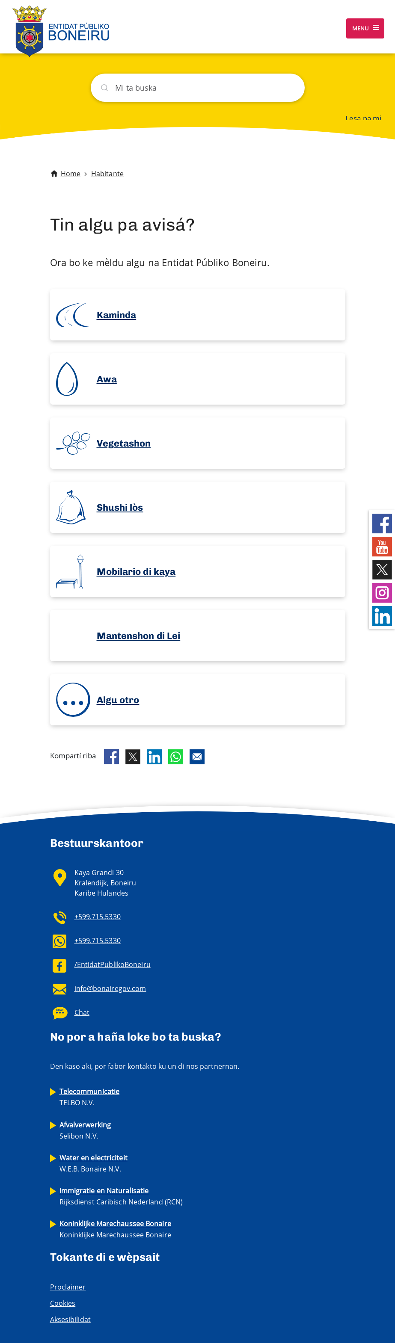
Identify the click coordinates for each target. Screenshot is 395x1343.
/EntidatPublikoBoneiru (112, 964)
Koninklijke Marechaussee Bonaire (115, 1229)
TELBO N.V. (89, 1097)
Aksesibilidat (70, 1319)
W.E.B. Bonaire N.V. (93, 1163)
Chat (81, 1012)
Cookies (63, 1303)
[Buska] (198, 88)
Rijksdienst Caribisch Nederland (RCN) (121, 1196)
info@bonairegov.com (110, 988)
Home (70, 173)
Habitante (107, 173)
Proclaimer (68, 1287)
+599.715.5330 (97, 916)
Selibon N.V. (85, 1130)
